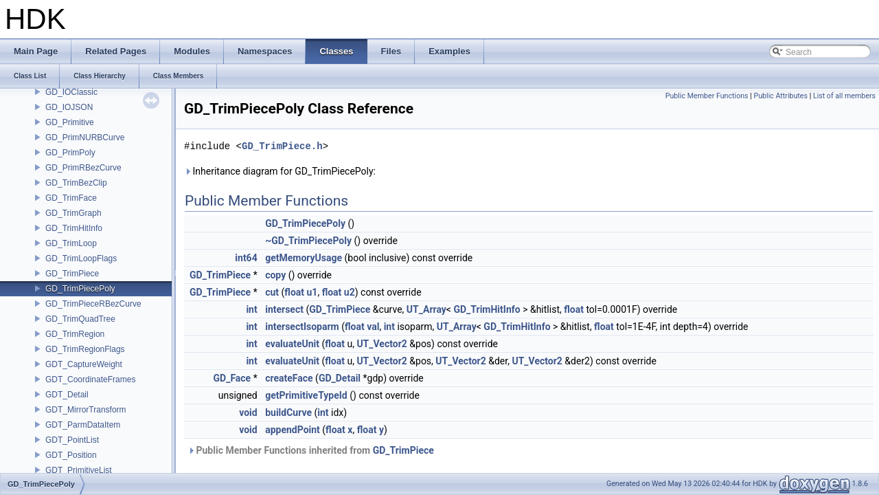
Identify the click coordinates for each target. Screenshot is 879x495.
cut (272, 292)
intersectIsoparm (302, 326)
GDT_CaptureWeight (83, 364)
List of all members (844, 95)
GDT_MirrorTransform (85, 410)
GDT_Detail (67, 394)
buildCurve (288, 412)
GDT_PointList (72, 440)
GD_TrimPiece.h (282, 146)
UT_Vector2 (381, 343)
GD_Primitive (69, 122)
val (373, 326)
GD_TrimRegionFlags (85, 349)
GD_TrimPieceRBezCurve (93, 304)
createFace (288, 378)
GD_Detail (340, 378)
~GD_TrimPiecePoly (308, 240)
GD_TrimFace (71, 198)
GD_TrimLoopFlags (81, 258)
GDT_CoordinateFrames (90, 379)
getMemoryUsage (303, 257)
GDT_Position (71, 455)
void (248, 412)
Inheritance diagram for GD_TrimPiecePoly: (280, 171)
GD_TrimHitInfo (73, 228)
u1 (312, 292)
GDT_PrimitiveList (78, 470)
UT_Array (426, 309)
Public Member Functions (707, 95)
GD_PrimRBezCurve (83, 168)
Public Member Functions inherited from (310, 450)
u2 (349, 292)
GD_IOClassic (71, 92)
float (294, 292)
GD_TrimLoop (71, 243)
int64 (246, 257)
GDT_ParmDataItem (82, 425)
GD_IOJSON (69, 107)
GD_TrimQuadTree (80, 319)
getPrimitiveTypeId (306, 395)
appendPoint (292, 429)
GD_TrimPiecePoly (80, 289)
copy (275, 275)
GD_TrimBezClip (76, 183)
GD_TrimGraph (73, 213)
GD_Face (232, 378)
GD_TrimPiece (72, 273)
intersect (284, 309)
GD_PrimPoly (70, 152)
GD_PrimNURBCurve (84, 137)
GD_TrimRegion (74, 334)
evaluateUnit (292, 343)
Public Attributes (780, 95)
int (251, 309)
